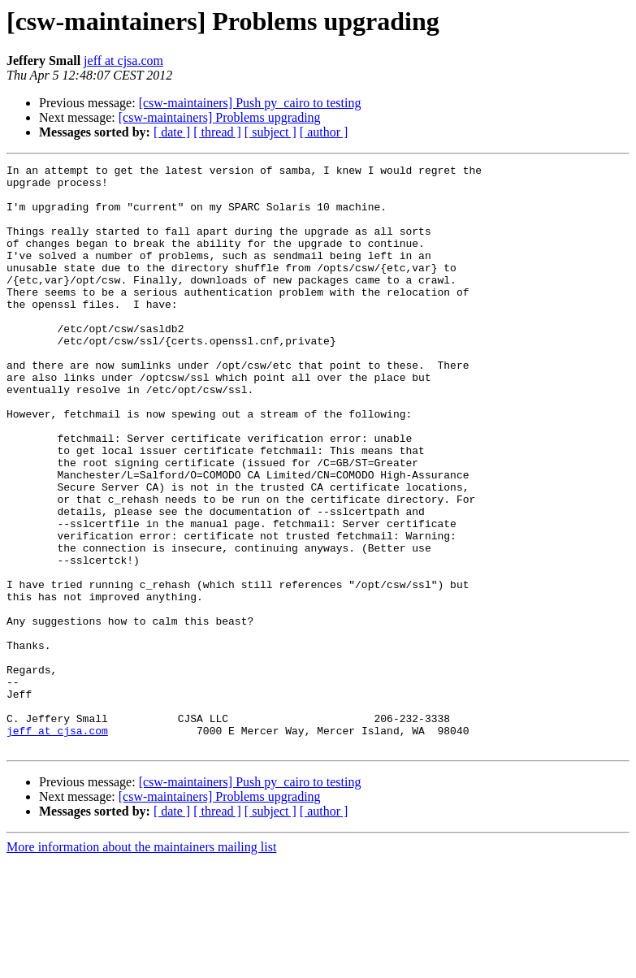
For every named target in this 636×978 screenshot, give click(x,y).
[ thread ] (217, 132)
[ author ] (324, 132)
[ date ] (172, 132)
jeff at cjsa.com (123, 60)
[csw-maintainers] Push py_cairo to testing (250, 103)
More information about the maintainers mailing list (141, 964)
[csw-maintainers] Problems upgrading (220, 117)
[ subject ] (270, 132)
